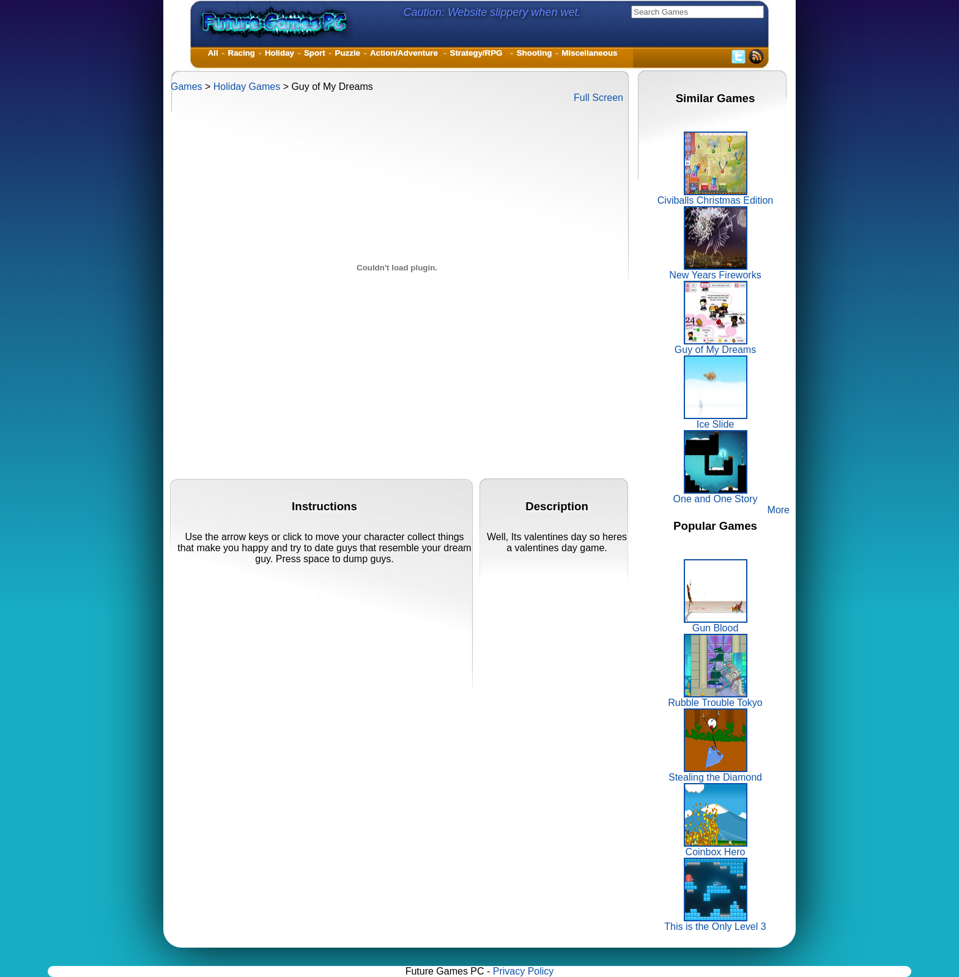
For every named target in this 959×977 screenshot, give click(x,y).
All (213, 53)
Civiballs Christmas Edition (715, 196)
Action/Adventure (405, 53)
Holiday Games (246, 86)
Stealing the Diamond (715, 772)
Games (186, 86)
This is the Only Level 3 (715, 922)
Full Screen (598, 97)
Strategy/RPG (478, 53)
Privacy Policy (523, 971)
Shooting (534, 53)
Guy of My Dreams (715, 345)
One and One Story (715, 494)
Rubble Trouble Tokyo (715, 698)
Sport (314, 53)
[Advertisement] (393, 450)
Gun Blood (715, 623)
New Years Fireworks (715, 270)
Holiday (279, 53)
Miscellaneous (589, 53)
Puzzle (347, 53)
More (779, 510)
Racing (241, 53)
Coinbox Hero (715, 847)
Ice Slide (715, 419)
